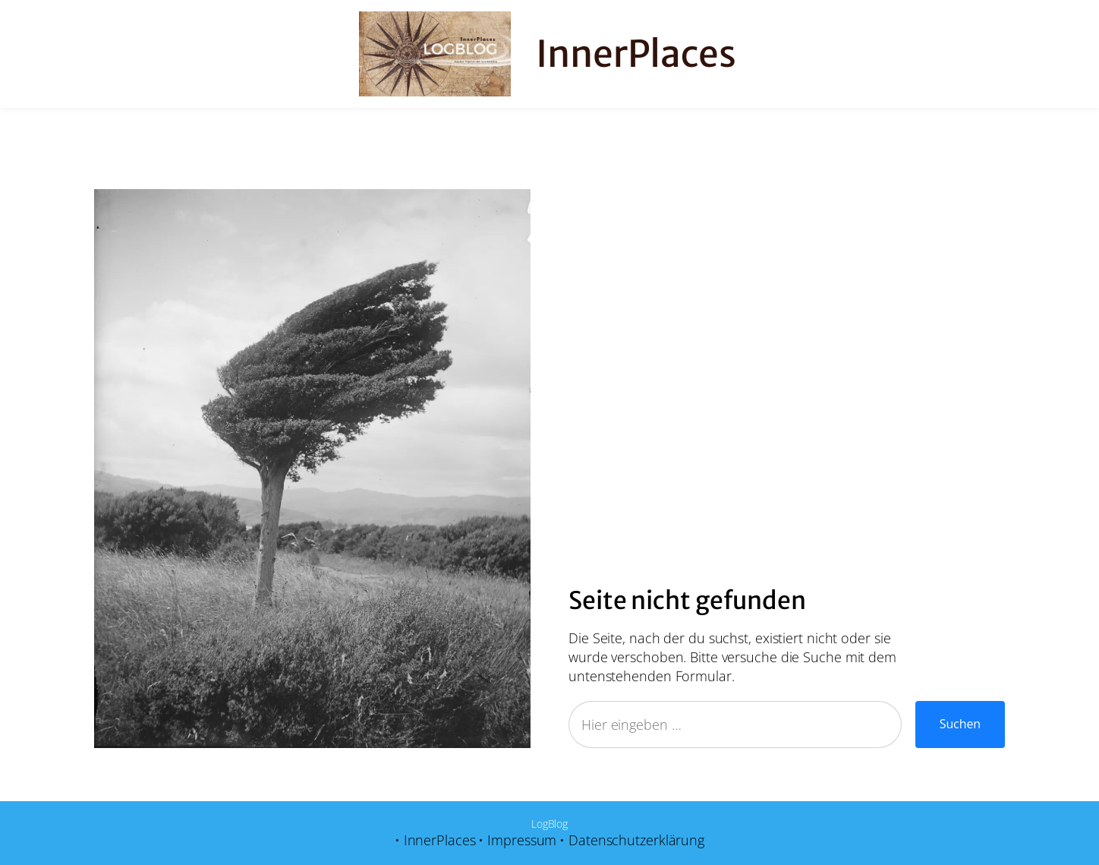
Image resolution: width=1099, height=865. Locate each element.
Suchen (960, 723)
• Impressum (517, 840)
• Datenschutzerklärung (631, 840)
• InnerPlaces (435, 840)
